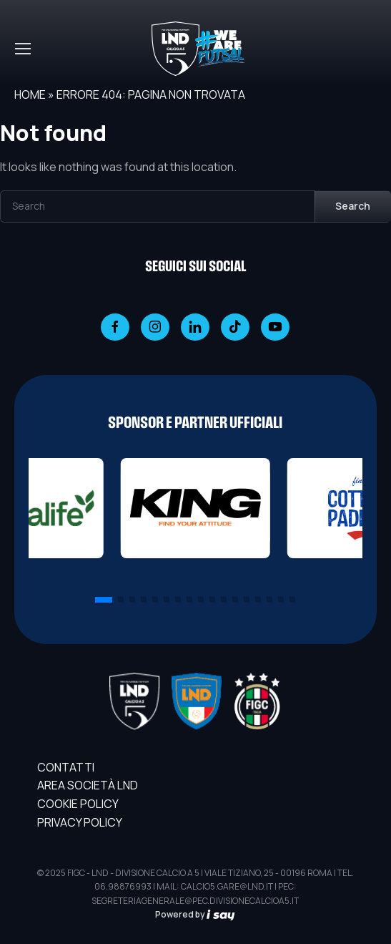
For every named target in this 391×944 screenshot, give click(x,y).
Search (352, 206)
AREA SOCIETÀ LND (87, 785)
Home (30, 94)
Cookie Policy (78, 804)
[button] (103, 600)
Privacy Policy (79, 822)
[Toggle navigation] (22, 49)
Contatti (65, 767)
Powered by (195, 914)
